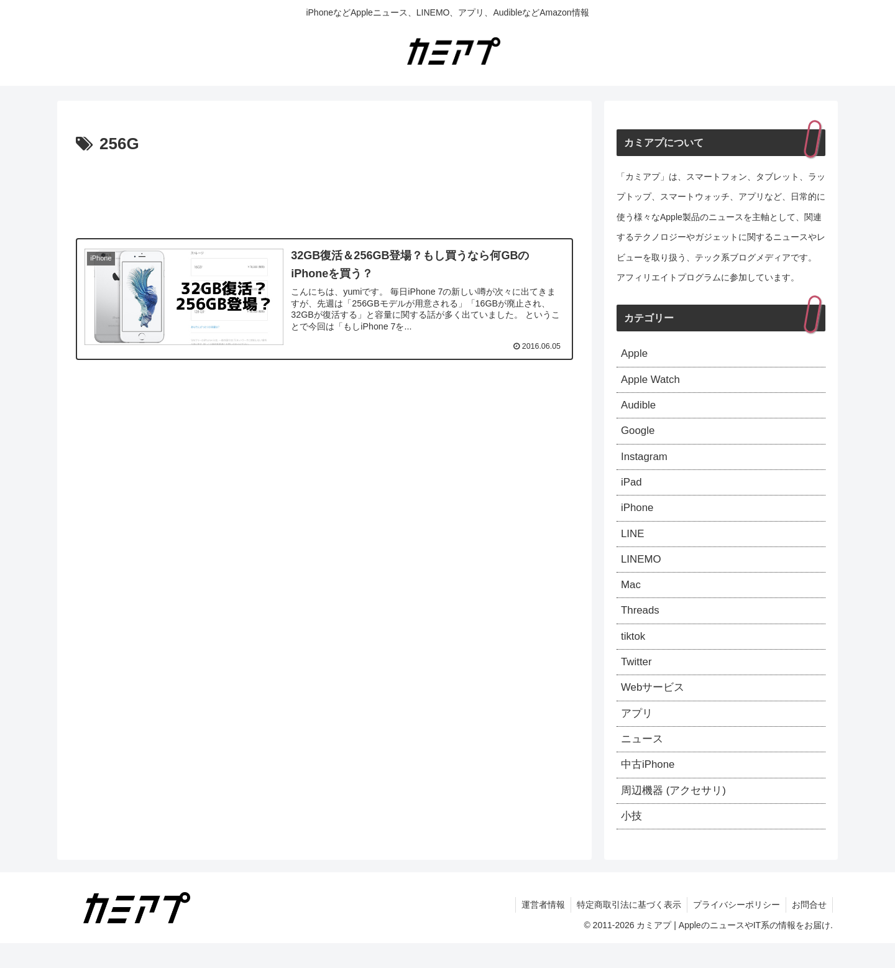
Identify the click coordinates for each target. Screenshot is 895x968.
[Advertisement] (324, 193)
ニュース (643, 759)
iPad (632, 489)
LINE (633, 543)
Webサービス (655, 705)
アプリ (637, 732)
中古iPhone (649, 786)
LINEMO (642, 570)
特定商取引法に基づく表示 (626, 929)
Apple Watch (652, 382)
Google (639, 436)
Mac (631, 597)
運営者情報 (539, 929)
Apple (635, 354)
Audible (639, 408)
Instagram (646, 462)
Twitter (637, 678)
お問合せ (808, 929)
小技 (632, 840)
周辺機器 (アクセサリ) (676, 813)
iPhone (638, 516)
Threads (641, 624)
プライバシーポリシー (734, 929)
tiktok (634, 651)
